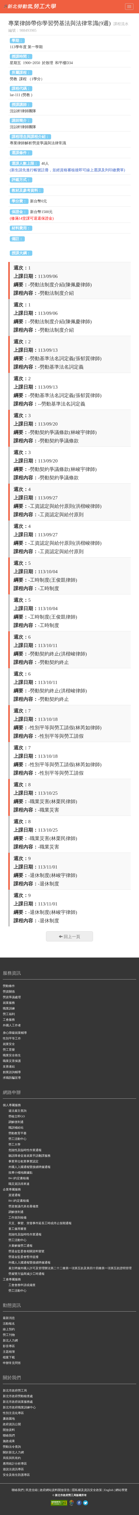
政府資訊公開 (12, 1424)
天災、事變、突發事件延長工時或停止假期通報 (40, 1223)
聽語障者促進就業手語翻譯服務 (29, 1155)
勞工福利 (9, 1014)
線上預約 (9, 1329)
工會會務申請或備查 (22, 1285)
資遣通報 (14, 1195)
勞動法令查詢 (12, 1446)
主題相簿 (9, 1351)
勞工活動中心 (17, 1138)
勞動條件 (9, 986)
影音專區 (9, 1346)
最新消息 (9, 1318)
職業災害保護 (12, 1060)
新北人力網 (10, 1340)
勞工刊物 (9, 1334)
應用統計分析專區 (15, 1463)
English (109, 1490)
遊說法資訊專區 (13, 1469)
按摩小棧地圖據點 (20, 1172)
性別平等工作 (12, 1038)
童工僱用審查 (17, 1228)
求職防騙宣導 (12, 1077)
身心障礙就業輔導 (15, 1032)
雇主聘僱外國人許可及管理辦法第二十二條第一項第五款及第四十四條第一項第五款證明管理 (70, 1268)
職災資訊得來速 (18, 1183)
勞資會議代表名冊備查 (23, 1206)
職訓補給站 (15, 1127)
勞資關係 (9, 991)
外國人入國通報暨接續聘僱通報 (29, 1167)
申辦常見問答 (12, 1363)
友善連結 (9, 1066)
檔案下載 (9, 1357)
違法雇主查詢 (17, 1110)
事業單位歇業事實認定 (23, 1161)
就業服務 (9, 1002)
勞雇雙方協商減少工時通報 (26, 1273)
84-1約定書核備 (18, 1178)
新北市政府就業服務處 (18, 1401)
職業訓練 (9, 1008)
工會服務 (9, 1019)
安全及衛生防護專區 (16, 1474)
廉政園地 (9, 1418)
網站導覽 (121, 1490)
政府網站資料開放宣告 (55, 1490)
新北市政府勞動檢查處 (18, 1396)
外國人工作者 (12, 1025)
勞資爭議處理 (12, 997)
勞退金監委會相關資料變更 (26, 1251)
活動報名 (9, 1323)
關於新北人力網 (13, 1452)
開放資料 (9, 1429)
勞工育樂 (9, 1049)
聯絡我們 (9, 1435)
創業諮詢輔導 (12, 1072)
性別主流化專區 (13, 1413)
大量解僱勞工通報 (20, 1245)
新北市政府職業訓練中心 (19, 1407)
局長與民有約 (12, 1458)
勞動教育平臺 (17, 1133)
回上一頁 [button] (69, 936)
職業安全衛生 (12, 1055)
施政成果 (9, 1441)
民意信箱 (32, 1490)
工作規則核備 (17, 1217)
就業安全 (9, 1044)
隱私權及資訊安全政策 (87, 1490)
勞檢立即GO (16, 1116)
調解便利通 (15, 1122)
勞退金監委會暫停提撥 (23, 1256)
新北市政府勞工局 (15, 1390)
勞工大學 (14, 1144)
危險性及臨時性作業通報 (25, 1150)
